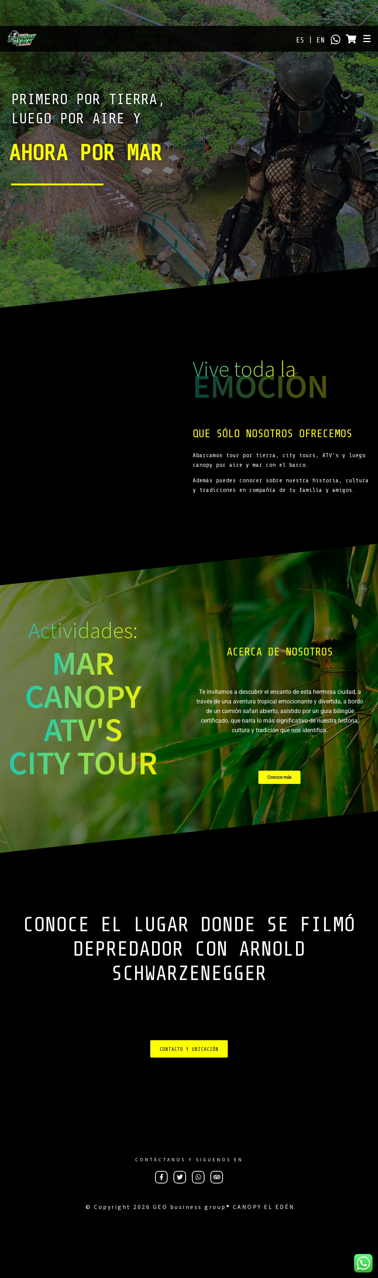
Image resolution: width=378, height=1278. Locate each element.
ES (300, 40)
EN (320, 40)
